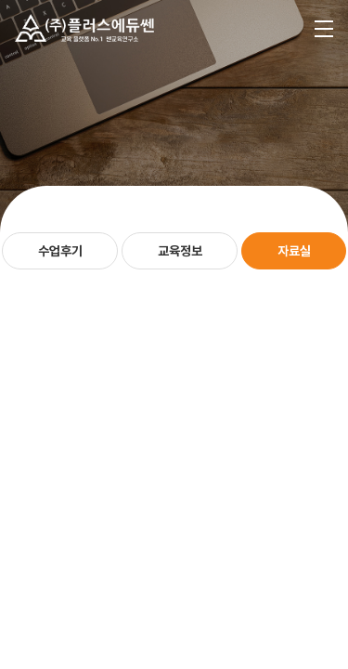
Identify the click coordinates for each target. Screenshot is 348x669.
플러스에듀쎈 (84, 28)
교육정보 (180, 250)
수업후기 (60, 250)
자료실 (294, 250)
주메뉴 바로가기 (0, 0)
